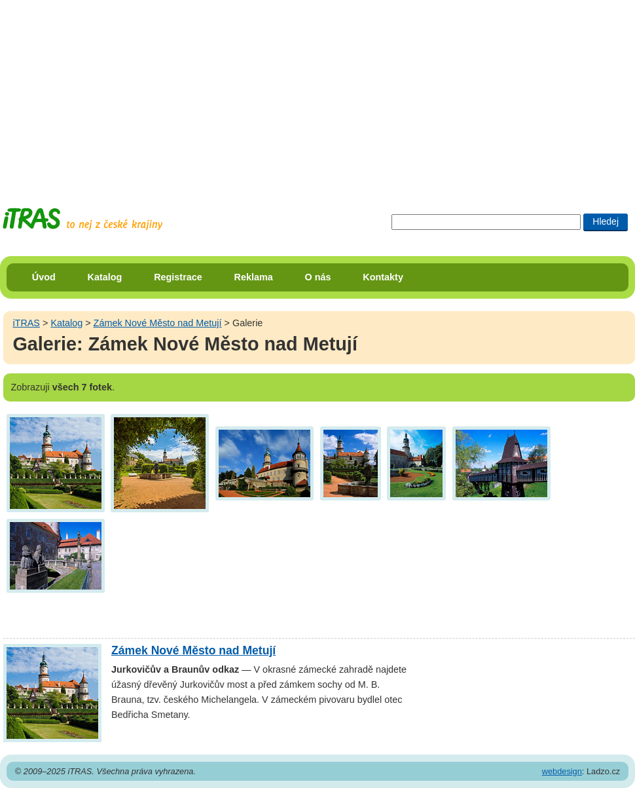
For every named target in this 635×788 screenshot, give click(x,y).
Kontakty (383, 277)
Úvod (44, 277)
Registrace (178, 277)
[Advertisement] (174, 91)
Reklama (253, 277)
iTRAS (26, 323)
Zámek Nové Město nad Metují (158, 323)
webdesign (562, 771)
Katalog (105, 277)
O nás (318, 277)
